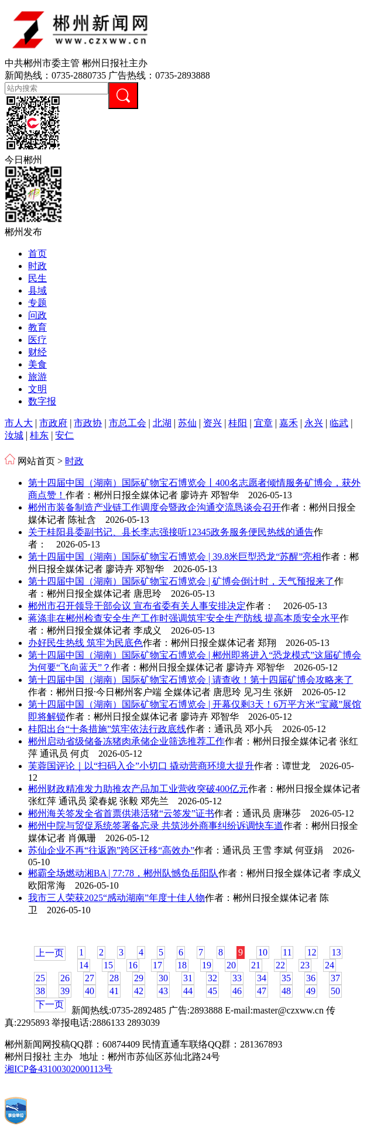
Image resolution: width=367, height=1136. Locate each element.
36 (310, 978)
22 (280, 965)
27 (89, 978)
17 (157, 965)
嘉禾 (288, 423)
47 (261, 991)
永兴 (313, 423)
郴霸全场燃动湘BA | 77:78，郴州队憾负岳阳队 (123, 873)
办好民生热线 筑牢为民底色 (85, 643)
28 (114, 978)
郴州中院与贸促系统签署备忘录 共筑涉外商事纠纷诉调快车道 (155, 826)
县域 (37, 290)
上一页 (50, 953)
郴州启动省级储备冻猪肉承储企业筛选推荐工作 (126, 741)
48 (286, 991)
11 (287, 952)
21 (255, 965)
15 (108, 965)
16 (133, 965)
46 (237, 991)
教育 (37, 327)
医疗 (37, 340)
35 (286, 978)
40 (89, 991)
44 (188, 991)
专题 (37, 303)
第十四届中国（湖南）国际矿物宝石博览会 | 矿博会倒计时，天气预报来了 (181, 581)
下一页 (50, 1004)
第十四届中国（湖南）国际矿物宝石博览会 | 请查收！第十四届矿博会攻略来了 (190, 680)
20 (231, 965)
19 (206, 965)
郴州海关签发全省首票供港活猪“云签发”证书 (121, 813)
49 (310, 991)
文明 (37, 389)
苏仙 (187, 423)
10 (262, 952)
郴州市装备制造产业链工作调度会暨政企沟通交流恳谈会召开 (154, 507)
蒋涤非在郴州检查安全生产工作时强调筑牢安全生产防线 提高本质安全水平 (183, 618)
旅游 (37, 377)
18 (182, 965)
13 (336, 952)
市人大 (19, 423)
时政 (37, 266)
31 (188, 978)
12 (311, 952)
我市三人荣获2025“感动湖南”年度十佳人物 (116, 898)
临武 (339, 423)
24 (329, 965)
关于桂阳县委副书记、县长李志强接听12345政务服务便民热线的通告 (171, 532)
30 (163, 978)
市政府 (53, 423)
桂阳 (237, 423)
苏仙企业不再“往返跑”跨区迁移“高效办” (111, 850)
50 (335, 991)
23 (305, 965)
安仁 (64, 435)
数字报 (42, 401)
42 (138, 991)
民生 (37, 278)
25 (40, 978)
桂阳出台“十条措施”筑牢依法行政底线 (107, 729)
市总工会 (127, 423)
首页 (37, 254)
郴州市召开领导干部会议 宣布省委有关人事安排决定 (137, 606)
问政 (37, 315)
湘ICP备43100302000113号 (58, 1069)
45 (212, 991)
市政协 (88, 423)
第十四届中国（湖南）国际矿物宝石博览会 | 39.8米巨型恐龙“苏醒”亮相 (174, 557)
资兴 (212, 423)
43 (163, 991)
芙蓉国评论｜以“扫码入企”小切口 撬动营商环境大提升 (141, 766)
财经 (37, 352)
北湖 (162, 423)
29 (138, 978)
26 (65, 978)
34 (261, 978)
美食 (37, 364)
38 (40, 991)
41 (114, 991)
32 (212, 978)
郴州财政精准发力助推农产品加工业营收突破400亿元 (138, 789)
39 (65, 991)
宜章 (263, 423)
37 (335, 978)
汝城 (14, 435)
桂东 (39, 435)
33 (237, 978)
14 (83, 965)
